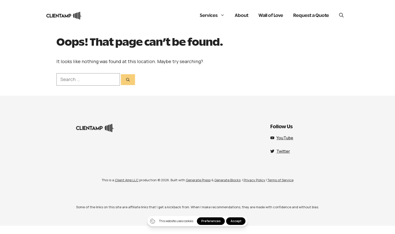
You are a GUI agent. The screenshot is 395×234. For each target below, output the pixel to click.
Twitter (283, 151)
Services (215, 15)
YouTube (284, 138)
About (241, 15)
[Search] (128, 79)
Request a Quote (311, 15)
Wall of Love (270, 15)
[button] (341, 15)
